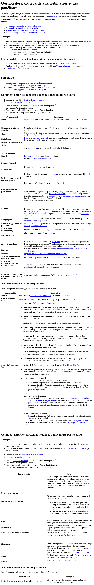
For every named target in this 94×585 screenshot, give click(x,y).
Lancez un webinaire (14, 102)
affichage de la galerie (76, 423)
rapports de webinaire (61, 41)
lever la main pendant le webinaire (78, 398)
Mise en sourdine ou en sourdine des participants (25, 30)
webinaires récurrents (57, 194)
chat (42, 133)
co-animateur (53, 174)
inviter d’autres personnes (40, 296)
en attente (51, 233)
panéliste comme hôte (42, 159)
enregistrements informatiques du (37, 267)
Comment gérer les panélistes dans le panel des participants (29, 83)
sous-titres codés (60, 257)
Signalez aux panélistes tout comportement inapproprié (45, 254)
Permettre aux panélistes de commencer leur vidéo (25, 32)
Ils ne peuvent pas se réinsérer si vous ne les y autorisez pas (69, 556)
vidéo (34, 148)
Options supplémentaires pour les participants (29, 89)
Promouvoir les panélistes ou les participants (23, 26)
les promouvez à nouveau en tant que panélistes (67, 196)
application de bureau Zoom (33, 100)
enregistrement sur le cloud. (66, 275)
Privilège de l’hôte (13, 68)
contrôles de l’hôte (20, 106)
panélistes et (54, 16)
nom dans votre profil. (80, 552)
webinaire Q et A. (72, 365)
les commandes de (27, 19)
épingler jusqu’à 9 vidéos (51, 229)
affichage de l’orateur (80, 420)
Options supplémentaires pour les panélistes (28, 85)
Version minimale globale (66, 66)
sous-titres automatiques (33, 221)
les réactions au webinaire (69, 323)
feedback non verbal (78, 448)
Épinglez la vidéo (31, 156)
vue (29, 418)
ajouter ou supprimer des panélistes (39, 45)
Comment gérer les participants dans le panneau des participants (31, 87)
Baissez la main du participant (36, 138)
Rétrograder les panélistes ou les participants (23, 28)
